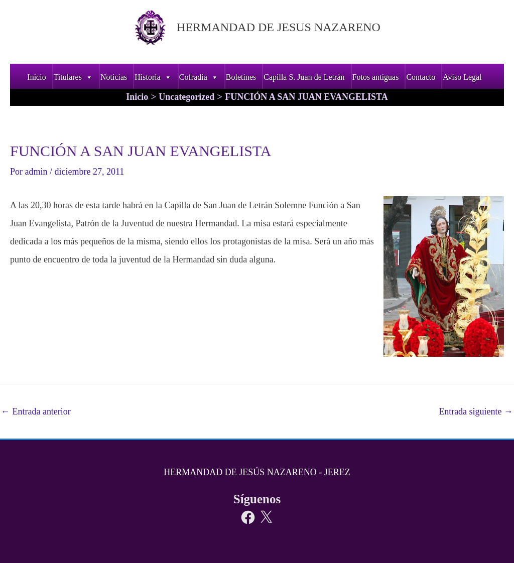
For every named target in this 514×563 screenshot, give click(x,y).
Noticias (113, 77)
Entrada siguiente (476, 411)
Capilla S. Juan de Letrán (304, 77)
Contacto (420, 77)
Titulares (73, 77)
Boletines (241, 77)
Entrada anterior (36, 411)
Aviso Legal (462, 77)
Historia (153, 77)
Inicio (36, 77)
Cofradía (198, 77)
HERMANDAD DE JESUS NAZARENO (278, 27)
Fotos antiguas (375, 77)
